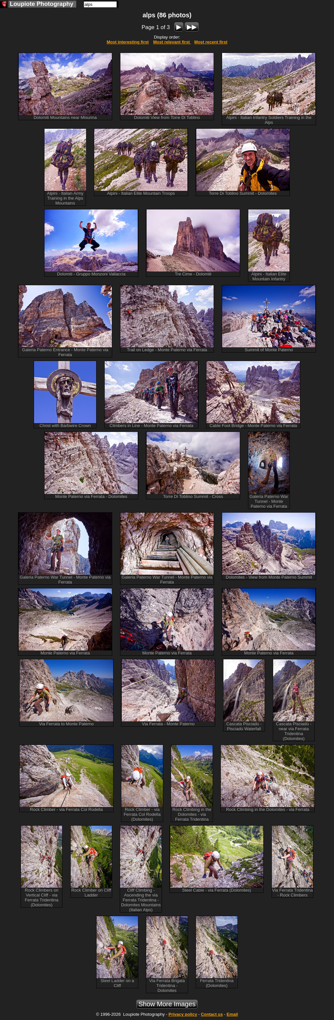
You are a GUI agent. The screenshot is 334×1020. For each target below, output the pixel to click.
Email (232, 1014)
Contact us (212, 1014)
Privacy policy (182, 1014)
